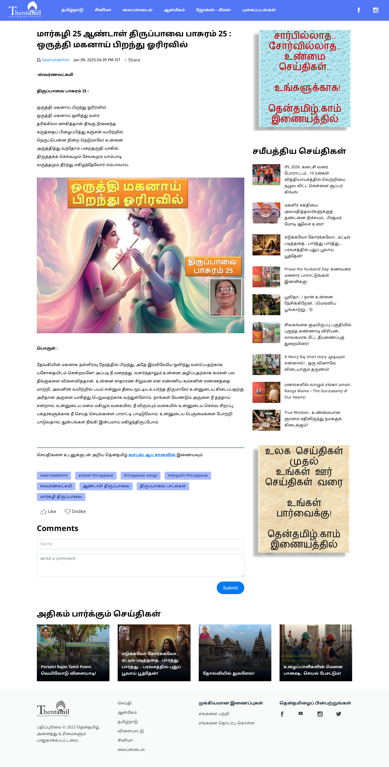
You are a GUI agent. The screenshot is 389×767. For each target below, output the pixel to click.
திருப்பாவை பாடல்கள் (163, 486)
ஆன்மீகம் (174, 10)
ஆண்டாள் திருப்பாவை (106, 486)
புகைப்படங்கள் (259, 10)
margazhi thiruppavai (188, 475)
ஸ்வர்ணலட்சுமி (56, 486)
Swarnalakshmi (56, 60)
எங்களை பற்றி (214, 714)
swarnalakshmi (54, 475)
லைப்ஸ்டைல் (138, 10)
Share (132, 60)
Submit (230, 588)
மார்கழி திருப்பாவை (61, 497)
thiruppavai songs (140, 475)
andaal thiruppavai (95, 475)
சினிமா (103, 10)
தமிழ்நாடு (72, 10)
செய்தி (125, 703)
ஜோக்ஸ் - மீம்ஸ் (213, 10)
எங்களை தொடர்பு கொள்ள (227, 723)
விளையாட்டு (131, 731)
